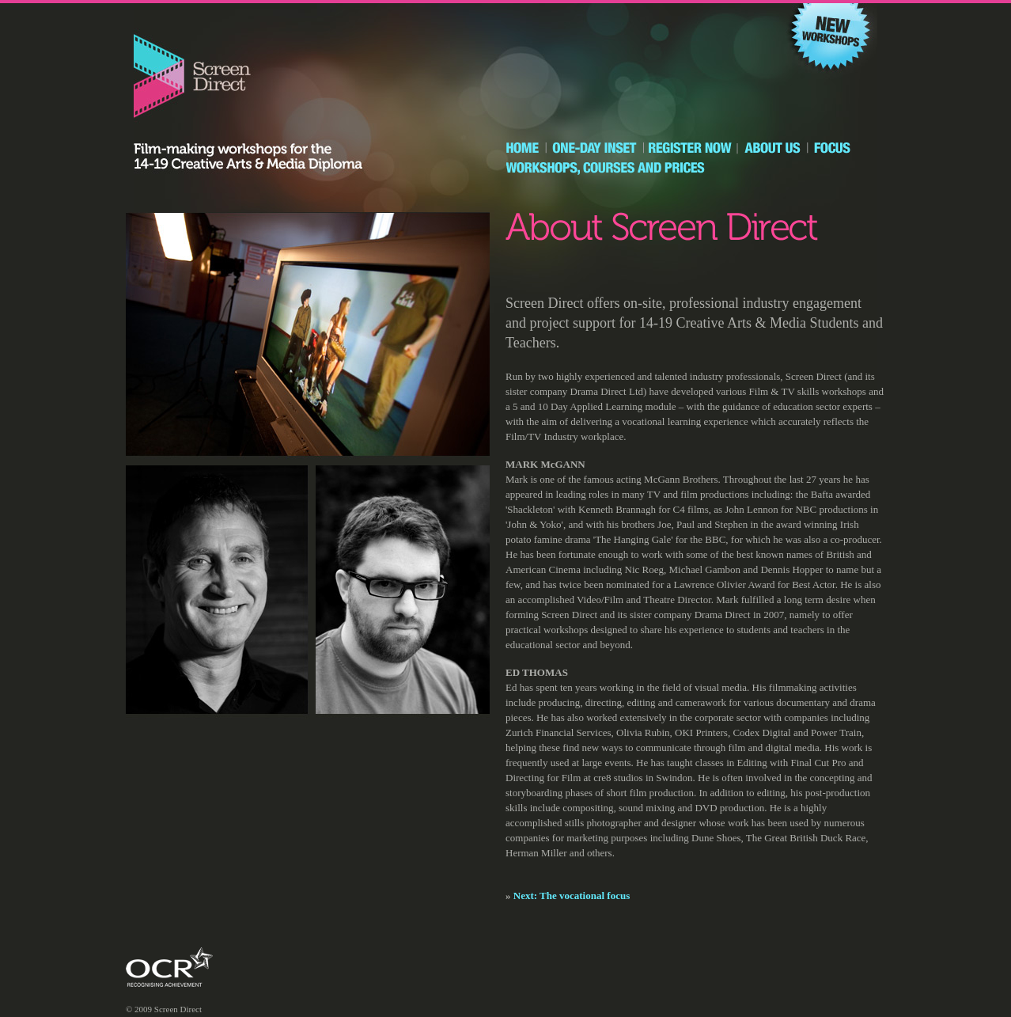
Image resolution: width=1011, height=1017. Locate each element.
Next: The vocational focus (571, 895)
